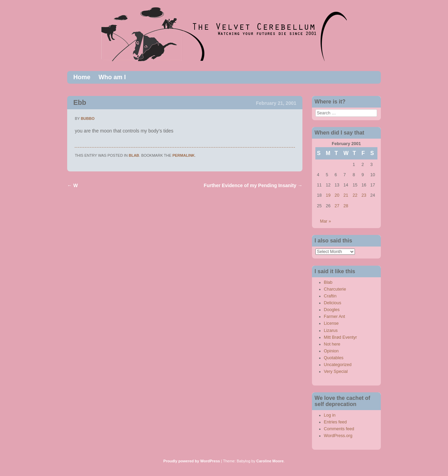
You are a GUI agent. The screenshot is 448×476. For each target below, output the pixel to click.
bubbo (87, 118)
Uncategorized (338, 364)
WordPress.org (338, 435)
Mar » (325, 221)
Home (81, 77)
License (331, 323)
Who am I (112, 77)
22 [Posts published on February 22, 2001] (355, 195)
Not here (332, 344)
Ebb (79, 102)
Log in (329, 415)
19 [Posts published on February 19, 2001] (328, 195)
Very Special (336, 371)
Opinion (331, 351)
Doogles (332, 309)
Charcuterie (335, 289)
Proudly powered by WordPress (191, 461)
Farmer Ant (334, 316)
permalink (184, 155)
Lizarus (331, 330)
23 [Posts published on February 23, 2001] (363, 195)
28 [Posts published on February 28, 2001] (345, 206)
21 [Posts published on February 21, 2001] (345, 195)
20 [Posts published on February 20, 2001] (336, 195)
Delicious (332, 302)
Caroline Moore (270, 461)
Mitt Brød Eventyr (340, 337)
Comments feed (339, 428)
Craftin (330, 296)
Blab (134, 155)
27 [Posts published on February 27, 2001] (336, 206)
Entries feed (335, 422)
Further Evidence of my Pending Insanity (253, 185)
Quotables (333, 357)
